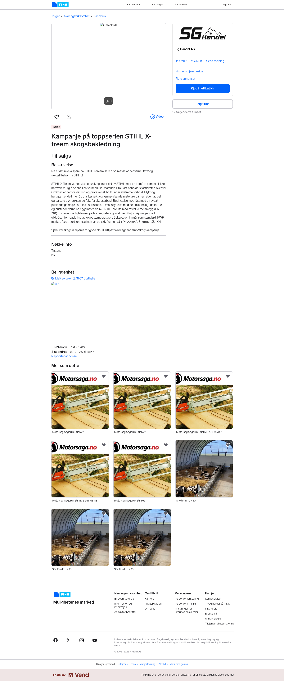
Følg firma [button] (203, 104)
